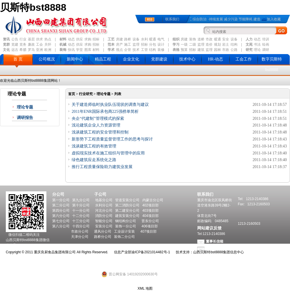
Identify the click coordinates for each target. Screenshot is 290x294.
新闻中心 (75, 59)
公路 (234, 50)
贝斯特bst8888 (33, 7)
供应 (79, 39)
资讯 (6, 39)
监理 (136, 44)
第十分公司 (81, 205)
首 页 (18, 59)
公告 (14, 39)
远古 (14, 50)
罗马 (31, 50)
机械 (62, 44)
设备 (136, 39)
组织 (176, 39)
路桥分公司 (102, 237)
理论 (257, 50)
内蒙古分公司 (152, 200)
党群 (6, 44)
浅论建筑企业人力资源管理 (96, 125)
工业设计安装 (124, 231)
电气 (160, 39)
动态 (71, 39)
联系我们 (172, 19)
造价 (209, 44)
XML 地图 (145, 288)
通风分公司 (102, 231)
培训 (265, 39)
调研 (265, 50)
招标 (96, 39)
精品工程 (103, 59)
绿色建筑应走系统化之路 (94, 160)
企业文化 (131, 59)
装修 (160, 50)
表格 (176, 50)
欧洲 (47, 50)
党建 (14, 44)
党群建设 (159, 59)
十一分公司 (81, 211)
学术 (111, 50)
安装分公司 (104, 226)
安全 (225, 39)
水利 (144, 39)
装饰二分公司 (124, 237)
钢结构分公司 (125, 221)
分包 (152, 44)
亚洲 (39, 50)
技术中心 (187, 59)
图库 (87, 50)
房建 (119, 39)
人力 (249, 39)
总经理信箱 (214, 249)
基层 (31, 39)
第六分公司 (61, 216)
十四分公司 (81, 226)
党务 (22, 44)
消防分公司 (104, 216)
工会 (39, 44)
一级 (184, 44)
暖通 (152, 39)
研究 (249, 50)
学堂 (79, 50)
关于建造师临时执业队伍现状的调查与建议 (110, 104)
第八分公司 (61, 226)
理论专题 (25, 107)
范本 (111, 44)
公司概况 (47, 59)
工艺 (111, 39)
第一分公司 (61, 200)
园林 (217, 50)
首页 (71, 94)
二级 (192, 44)
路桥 (127, 39)
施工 (127, 44)
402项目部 (150, 205)
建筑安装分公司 (127, 216)
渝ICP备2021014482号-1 (150, 252)
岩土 (225, 44)
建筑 (200, 50)
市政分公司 (79, 231)
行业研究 (86, 94)
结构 (234, 44)
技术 (136, 50)
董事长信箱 (214, 241)
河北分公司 (104, 211)
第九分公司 (81, 200)
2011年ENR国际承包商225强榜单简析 (105, 111)
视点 (119, 50)
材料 (62, 39)
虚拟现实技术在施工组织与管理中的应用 (108, 153)
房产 (119, 44)
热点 (47, 39)
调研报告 (25, 117)
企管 (127, 50)
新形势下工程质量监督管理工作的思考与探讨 (112, 139)
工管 (144, 50)
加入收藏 (274, 19)
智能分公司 (104, 221)
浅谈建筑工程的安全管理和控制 (100, 132)
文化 (6, 50)
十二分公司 (81, 216)
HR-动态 (215, 59)
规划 (217, 44)
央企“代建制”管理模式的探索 (98, 118)
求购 (87, 39)
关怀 (47, 44)
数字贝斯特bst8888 (272, 64)
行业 (22, 39)
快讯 (71, 50)
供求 (39, 39)
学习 (176, 44)
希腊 (22, 50)
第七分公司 (61, 221)
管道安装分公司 (127, 200)
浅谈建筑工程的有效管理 (94, 146)
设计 (160, 44)
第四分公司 (61, 211)
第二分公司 (61, 205)
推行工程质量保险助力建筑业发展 (102, 167)
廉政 (31, 44)
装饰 (192, 39)
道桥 (200, 39)
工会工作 (243, 59)
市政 (209, 39)
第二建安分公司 (127, 211)
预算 (184, 50)
